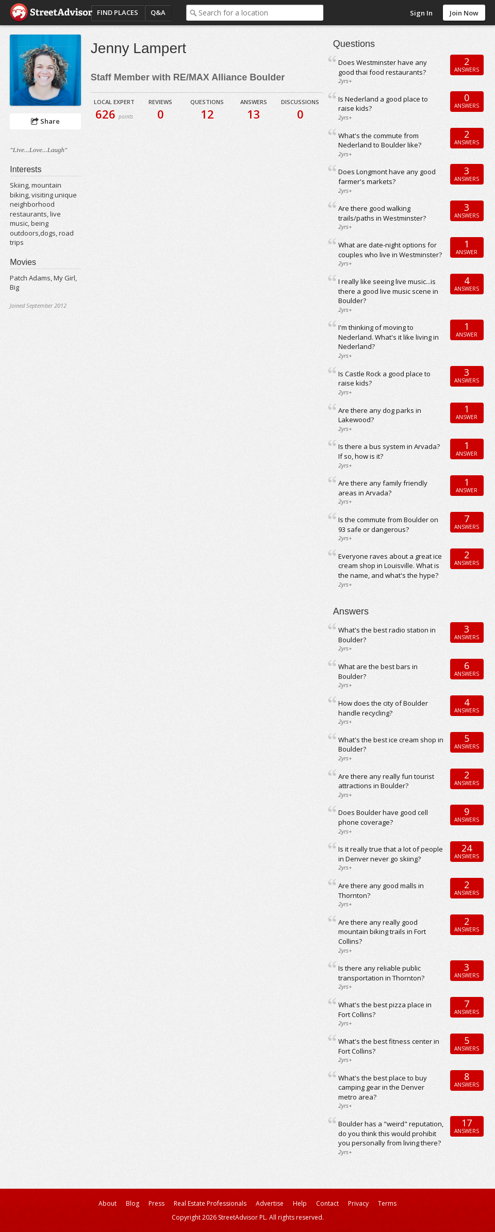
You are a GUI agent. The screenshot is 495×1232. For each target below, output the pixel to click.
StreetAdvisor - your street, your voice (51, 12)
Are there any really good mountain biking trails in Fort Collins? (382, 932)
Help (300, 1203)
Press (156, 1203)
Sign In (421, 13)
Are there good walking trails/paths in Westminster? (382, 213)
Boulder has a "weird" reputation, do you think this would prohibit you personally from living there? (390, 1133)
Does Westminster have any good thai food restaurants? (382, 67)
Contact (327, 1203)
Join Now (464, 13)
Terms (387, 1203)
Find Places (117, 12)
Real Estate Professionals (210, 1203)
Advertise (270, 1203)
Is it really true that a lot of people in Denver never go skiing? (390, 853)
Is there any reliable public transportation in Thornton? (381, 973)
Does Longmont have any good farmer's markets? (387, 176)
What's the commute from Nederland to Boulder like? (379, 140)
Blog (132, 1203)
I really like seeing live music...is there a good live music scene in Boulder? (388, 291)
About (107, 1203)
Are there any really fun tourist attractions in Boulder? (386, 781)
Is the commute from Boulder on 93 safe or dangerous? (388, 524)
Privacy (358, 1203)
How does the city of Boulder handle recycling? (383, 708)
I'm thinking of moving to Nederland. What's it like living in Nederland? (388, 337)
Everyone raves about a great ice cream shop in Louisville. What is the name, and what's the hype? (390, 566)
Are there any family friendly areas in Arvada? (382, 487)
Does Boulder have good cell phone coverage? (383, 817)
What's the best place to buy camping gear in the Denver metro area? (382, 1087)
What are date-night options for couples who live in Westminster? (390, 249)
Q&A (158, 12)
